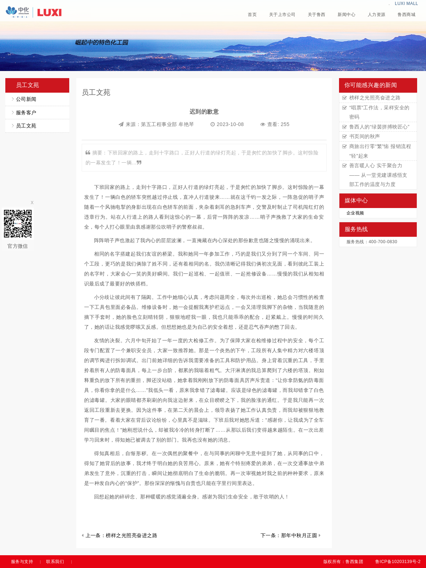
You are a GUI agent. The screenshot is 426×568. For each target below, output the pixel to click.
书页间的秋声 (364, 136)
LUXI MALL (406, 3)
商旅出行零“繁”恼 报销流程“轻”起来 (380, 151)
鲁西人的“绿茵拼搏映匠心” (379, 127)
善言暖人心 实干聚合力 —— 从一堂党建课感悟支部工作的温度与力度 (378, 175)
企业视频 (355, 213)
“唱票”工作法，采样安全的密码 (379, 112)
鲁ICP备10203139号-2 (398, 561)
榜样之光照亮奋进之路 (131, 535)
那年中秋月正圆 (299, 535)
